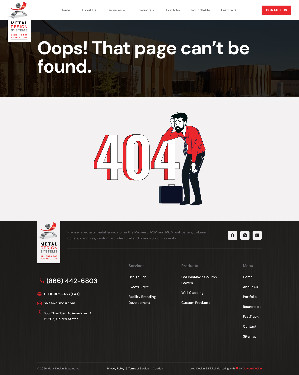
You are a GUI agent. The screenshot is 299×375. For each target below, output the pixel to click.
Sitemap (249, 336)
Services (115, 10)
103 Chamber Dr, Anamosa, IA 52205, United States (68, 316)
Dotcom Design (252, 368)
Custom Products (195, 302)
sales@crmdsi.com (59, 303)
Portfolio (173, 10)
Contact (249, 326)
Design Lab (137, 277)
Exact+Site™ (139, 287)
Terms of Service (138, 368)
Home (65, 10)
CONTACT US (276, 10)
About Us (88, 10)
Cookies (158, 368)
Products (143, 10)
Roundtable (200, 10)
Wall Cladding (192, 292)
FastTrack (229, 10)
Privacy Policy (115, 368)
